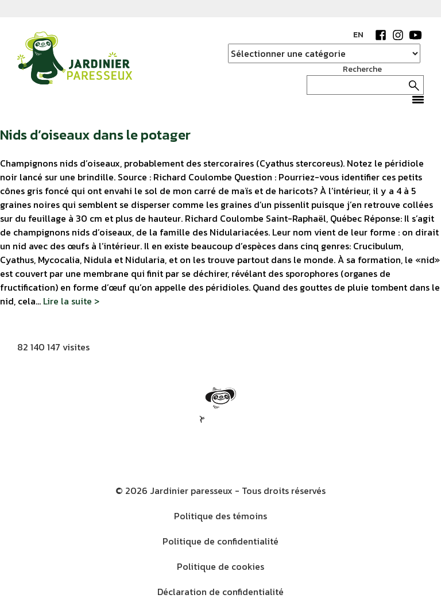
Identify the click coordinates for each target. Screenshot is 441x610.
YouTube (415, 35)
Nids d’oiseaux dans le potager (95, 135)
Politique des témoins (220, 516)
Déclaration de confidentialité (220, 592)
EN (358, 35)
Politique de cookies (220, 566)
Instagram (398, 35)
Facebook (380, 35)
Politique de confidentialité (220, 541)
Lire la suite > (71, 301)
